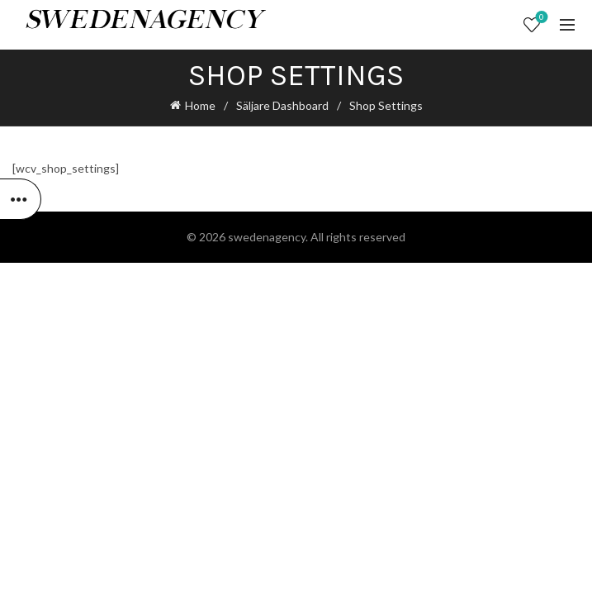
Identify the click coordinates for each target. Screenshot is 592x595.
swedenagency (266, 237)
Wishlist (540, 17)
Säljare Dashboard (282, 105)
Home (200, 105)
